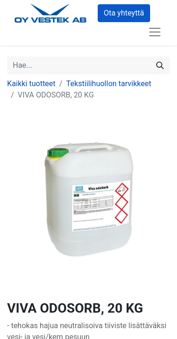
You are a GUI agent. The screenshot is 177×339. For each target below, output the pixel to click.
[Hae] (160, 65)
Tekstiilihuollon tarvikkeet (108, 83)
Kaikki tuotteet (31, 83)
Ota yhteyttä (124, 12)
